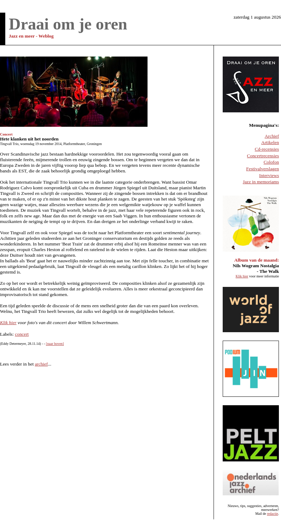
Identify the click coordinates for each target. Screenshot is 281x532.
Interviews (269, 175)
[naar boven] (55, 344)
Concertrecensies (263, 155)
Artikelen (270, 142)
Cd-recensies (267, 149)
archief (41, 364)
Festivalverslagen (262, 168)
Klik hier (8, 322)
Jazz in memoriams (261, 181)
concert (22, 334)
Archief (271, 136)
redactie (272, 513)
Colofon (271, 162)
